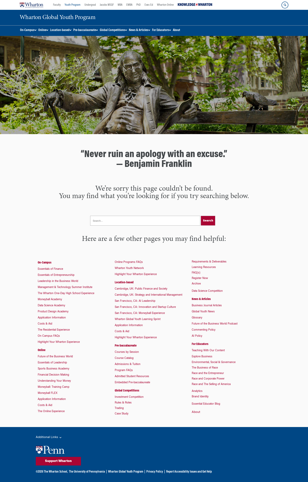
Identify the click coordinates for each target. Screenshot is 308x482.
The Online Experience (51, 411)
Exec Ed (149, 4)
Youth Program (73, 4)
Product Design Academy (53, 311)
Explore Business (202, 356)
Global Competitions (127, 390)
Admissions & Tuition (127, 364)
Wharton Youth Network (129, 268)
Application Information (52, 317)
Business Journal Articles (207, 305)
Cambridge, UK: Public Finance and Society (141, 289)
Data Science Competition (207, 291)
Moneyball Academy (50, 299)
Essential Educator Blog (206, 404)
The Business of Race (205, 368)
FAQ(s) (196, 273)
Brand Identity (200, 396)
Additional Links (49, 437)
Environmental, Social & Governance (214, 362)
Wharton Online (165, 4)
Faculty (57, 4)
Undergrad (90, 4)
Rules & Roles (123, 403)
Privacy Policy (154, 471)
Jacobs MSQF (107, 4)
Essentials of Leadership (52, 362)
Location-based (124, 282)
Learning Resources (204, 267)
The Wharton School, (56, 471)
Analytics (197, 391)
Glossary (197, 317)
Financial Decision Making (53, 375)
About (196, 412)
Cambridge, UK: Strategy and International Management (148, 295)
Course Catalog (124, 358)
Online (41, 350)
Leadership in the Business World (58, 281)
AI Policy (197, 336)
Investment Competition (129, 397)
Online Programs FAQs (129, 262)
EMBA (129, 4)
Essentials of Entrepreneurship (56, 275)
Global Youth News (203, 311)
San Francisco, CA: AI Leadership (135, 301)
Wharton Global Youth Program (125, 471)
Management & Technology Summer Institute (65, 287)
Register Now (200, 278)
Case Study (121, 413)
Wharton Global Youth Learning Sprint (137, 319)
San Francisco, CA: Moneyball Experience (140, 313)
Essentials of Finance (50, 269)
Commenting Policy (203, 330)
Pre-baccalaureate (126, 345)
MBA (120, 4)
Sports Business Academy (53, 369)
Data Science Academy (51, 305)
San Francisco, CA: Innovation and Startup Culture (145, 307)
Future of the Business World (55, 356)
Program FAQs (124, 370)
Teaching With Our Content (208, 350)
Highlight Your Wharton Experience (59, 342)
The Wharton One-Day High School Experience (66, 293)
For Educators (200, 344)
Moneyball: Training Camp (53, 387)
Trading (119, 408)
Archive (196, 284)
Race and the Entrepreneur (208, 373)
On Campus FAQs (49, 336)
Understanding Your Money (54, 381)
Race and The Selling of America (211, 384)
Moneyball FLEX (47, 393)
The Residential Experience (54, 330)
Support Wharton (58, 461)
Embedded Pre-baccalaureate (132, 382)
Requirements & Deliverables (209, 262)
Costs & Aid (45, 324)
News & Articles (201, 299)
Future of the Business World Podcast (214, 324)
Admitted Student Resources (132, 376)
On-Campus (44, 262)
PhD (138, 4)
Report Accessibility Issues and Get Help (189, 471)
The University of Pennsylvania (87, 471)
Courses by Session (127, 352)
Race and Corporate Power (208, 379)
